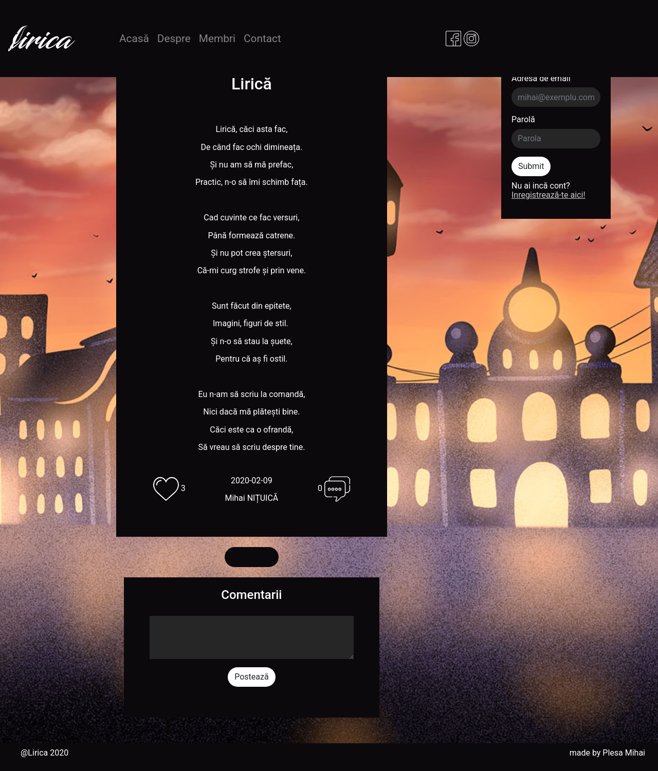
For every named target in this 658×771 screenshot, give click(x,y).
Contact (262, 38)
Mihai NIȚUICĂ (251, 498)
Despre (174, 38)
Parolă (523, 119)
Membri (217, 38)
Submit (531, 166)
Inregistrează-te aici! (548, 195)
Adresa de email (541, 78)
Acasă (136, 38)
